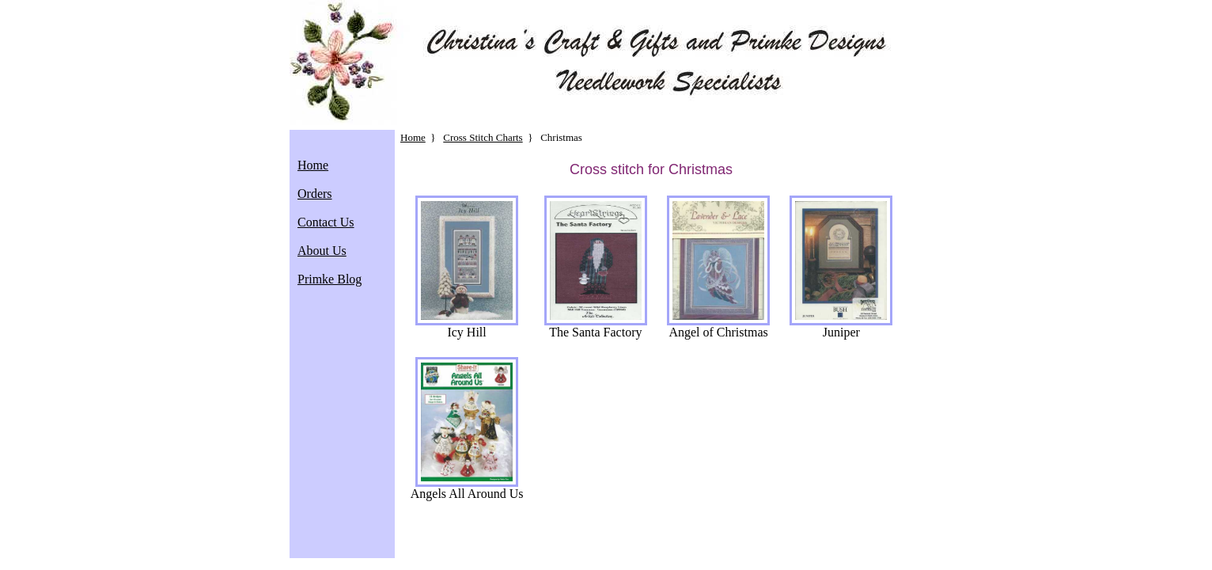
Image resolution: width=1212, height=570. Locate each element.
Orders (314, 193)
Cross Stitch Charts (482, 137)
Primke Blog (329, 279)
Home (312, 165)
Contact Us (325, 222)
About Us (322, 250)
